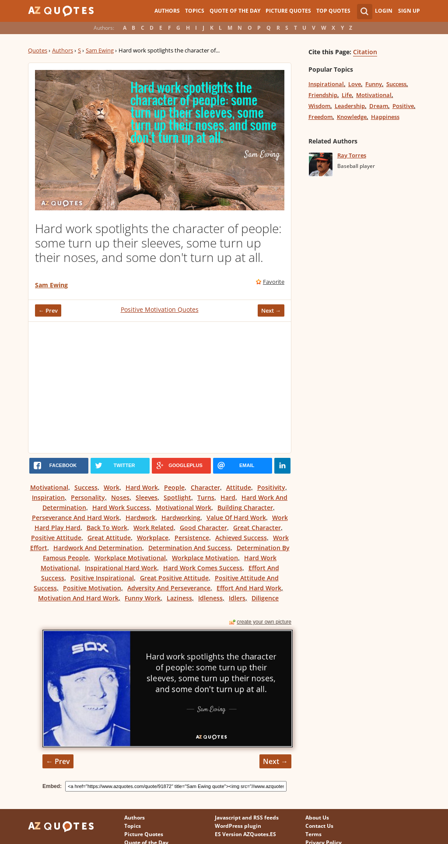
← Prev (48, 310)
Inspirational (326, 84)
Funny (373, 84)
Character (205, 487)
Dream (378, 106)
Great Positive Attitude (174, 578)
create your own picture (264, 622)
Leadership (350, 106)
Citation (365, 52)
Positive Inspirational (102, 578)
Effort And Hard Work (249, 588)
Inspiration (48, 497)
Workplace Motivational (130, 558)
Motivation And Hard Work (78, 598)
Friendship (322, 95)
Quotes (37, 50)
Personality (88, 497)
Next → (271, 310)
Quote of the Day (235, 10)
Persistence (192, 538)
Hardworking (180, 517)
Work (111, 487)
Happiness (385, 117)
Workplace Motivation (205, 558)
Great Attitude (109, 538)
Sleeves (147, 497)
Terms (313, 834)
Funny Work (143, 598)
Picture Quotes (288, 10)
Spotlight (177, 497)
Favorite (273, 282)
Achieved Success (241, 538)
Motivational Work (183, 507)
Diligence (265, 598)
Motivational (49, 487)
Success (86, 487)
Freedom (320, 117)
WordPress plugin (238, 826)
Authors (167, 10)
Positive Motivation (92, 588)
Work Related (153, 527)
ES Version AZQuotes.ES (245, 834)
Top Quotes (333, 10)
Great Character (257, 527)
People (174, 487)
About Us (317, 817)
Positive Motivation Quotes (160, 309)
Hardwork (140, 517)
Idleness (210, 598)
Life (347, 95)
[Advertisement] (159, 387)
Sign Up (409, 10)
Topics (194, 10)
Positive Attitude (56, 538)
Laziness (179, 598)
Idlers (237, 598)
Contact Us (319, 826)
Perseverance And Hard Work (75, 517)
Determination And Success (189, 548)
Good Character (203, 527)
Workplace (152, 538)
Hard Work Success (121, 507)
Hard (227, 497)
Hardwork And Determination (97, 548)
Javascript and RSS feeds (247, 817)
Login (383, 10)
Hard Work (142, 487)
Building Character (245, 507)
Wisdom (319, 106)
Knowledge (352, 117)
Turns (205, 497)
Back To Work (107, 527)
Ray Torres (351, 155)
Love (354, 84)
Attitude (238, 487)
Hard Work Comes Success (202, 568)
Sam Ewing (100, 50)
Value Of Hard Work (236, 517)
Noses (120, 497)
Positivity (271, 487)
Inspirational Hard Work (121, 568)
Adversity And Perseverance (168, 588)
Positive (403, 106)
